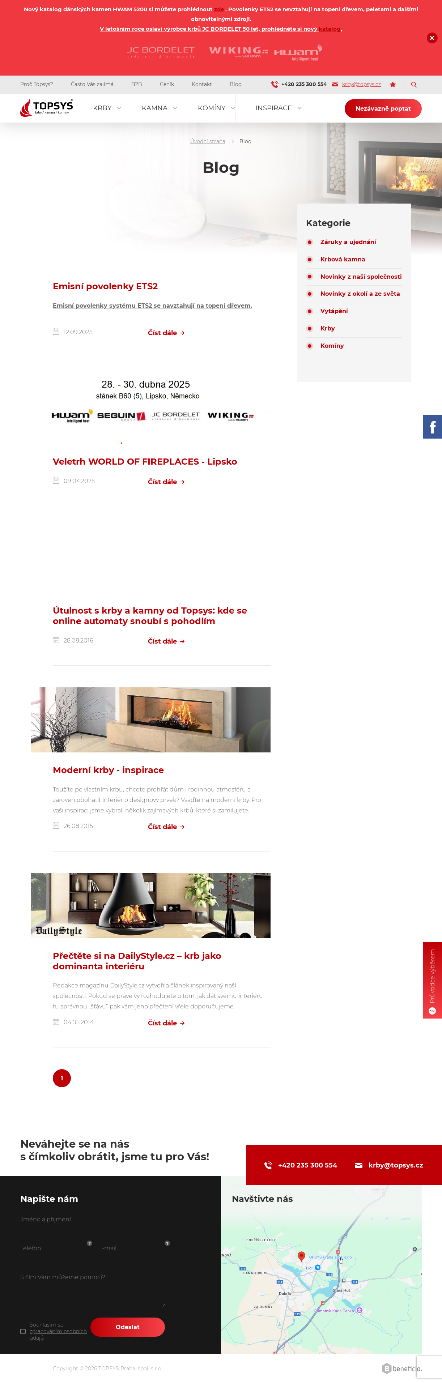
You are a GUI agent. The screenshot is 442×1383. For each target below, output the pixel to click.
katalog (330, 28)
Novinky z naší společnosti (361, 276)
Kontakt (202, 84)
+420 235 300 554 (304, 84)
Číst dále (166, 333)
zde (219, 9)
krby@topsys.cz (356, 84)
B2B (136, 84)
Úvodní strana (207, 141)
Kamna (154, 108)
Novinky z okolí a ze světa (360, 293)
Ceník (167, 84)
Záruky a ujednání (348, 242)
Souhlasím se (58, 1331)
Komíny (211, 108)
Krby (102, 108)
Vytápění (334, 311)
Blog (236, 84)
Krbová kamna (342, 259)
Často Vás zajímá (92, 84)
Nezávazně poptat (383, 108)
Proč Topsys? (36, 84)
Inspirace (274, 108)
